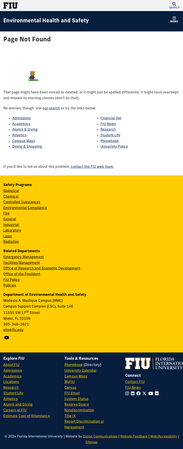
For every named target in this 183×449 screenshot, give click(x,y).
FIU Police (11, 280)
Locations (11, 382)
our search (51, 108)
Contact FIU (134, 382)
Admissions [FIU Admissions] (12, 371)
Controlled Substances (21, 202)
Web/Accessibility (163, 436)
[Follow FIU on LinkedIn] (133, 394)
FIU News (108, 124)
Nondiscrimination (79, 410)
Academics (21, 124)
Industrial (11, 225)
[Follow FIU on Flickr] (157, 394)
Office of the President (21, 274)
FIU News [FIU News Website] (133, 388)
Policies (9, 285)
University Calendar (80, 371)
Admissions (21, 118)
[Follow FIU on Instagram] (128, 394)
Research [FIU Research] (11, 388)
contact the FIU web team (92, 167)
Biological (11, 191)
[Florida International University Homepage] (47, 5)
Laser (7, 236)
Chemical (10, 197)
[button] (174, 5)
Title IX (70, 416)
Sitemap (91, 442)
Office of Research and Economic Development (41, 268)
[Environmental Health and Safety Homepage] (46, 21)
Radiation (11, 242)
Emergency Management (23, 257)
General (9, 219)
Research (108, 130)
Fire (6, 213)
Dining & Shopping (27, 147)
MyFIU (69, 382)
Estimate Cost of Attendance (26, 416)
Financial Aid (110, 118)
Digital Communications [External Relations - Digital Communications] (100, 436)
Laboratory (12, 230)
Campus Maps (23, 141)
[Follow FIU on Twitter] (145, 394)
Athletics (19, 135)
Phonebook (109, 141)
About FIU (11, 365)
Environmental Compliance (25, 208)
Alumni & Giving (25, 130)
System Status (76, 399)
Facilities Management (21, 263)
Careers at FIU (15, 410)
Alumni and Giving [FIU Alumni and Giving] (18, 404)
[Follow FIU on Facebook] (139, 394)
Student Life (110, 135)
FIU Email (72, 393)
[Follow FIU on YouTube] (151, 394)
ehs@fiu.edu (13, 330)
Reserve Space (76, 404)
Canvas (70, 388)
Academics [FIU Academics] (12, 376)
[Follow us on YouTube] (7, 338)
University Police (114, 147)
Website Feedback (134, 436)
